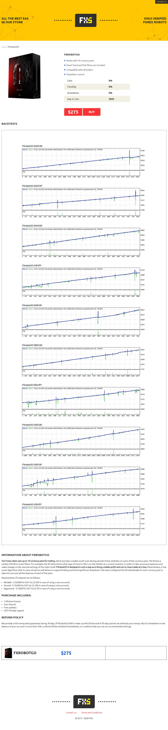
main (4, 47)
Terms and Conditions (91, 712)
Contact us (71, 712)
